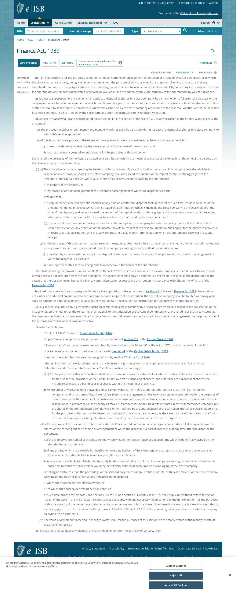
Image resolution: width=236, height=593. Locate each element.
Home (21, 22)
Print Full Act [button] (205, 62)
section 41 (152, 291)
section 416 (131, 339)
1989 (40, 39)
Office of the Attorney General (199, 13)
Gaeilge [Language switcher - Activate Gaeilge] (213, 3)
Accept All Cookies (175, 586)
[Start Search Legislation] (185, 30)
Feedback (184, 3)
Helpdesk (199, 3)
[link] (205, 31)
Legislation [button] (38, 22)
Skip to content (147, 3)
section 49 (118, 351)
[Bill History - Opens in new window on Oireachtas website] (67, 63)
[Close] (230, 576)
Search (208, 22)
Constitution (63, 22)
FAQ (115, 22)
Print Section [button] (205, 72)
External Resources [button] (90, 22)
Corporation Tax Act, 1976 (96, 333)
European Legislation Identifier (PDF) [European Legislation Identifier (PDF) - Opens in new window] (151, 548)
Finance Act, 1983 (43, 285)
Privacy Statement (93, 548)
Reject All (176, 577)
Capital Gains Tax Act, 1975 (151, 351)
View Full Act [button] (49, 62)
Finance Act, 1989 (58, 39)
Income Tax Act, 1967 (160, 339)
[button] (213, 22)
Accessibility (116, 548)
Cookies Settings (175, 567)
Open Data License (190, 548)
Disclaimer (167, 3)
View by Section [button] (29, 62)
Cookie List (212, 548)
